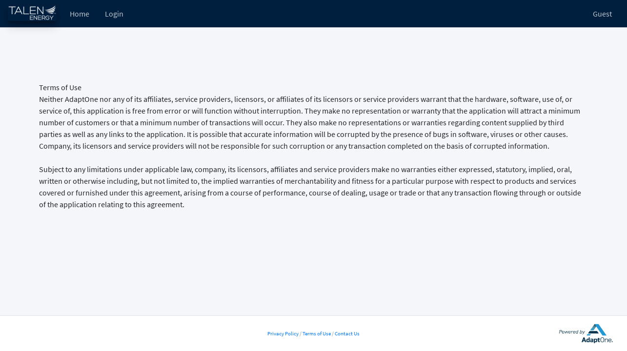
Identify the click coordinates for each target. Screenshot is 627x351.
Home (79, 14)
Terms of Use (317, 333)
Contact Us (347, 333)
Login (114, 14)
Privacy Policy (283, 333)
